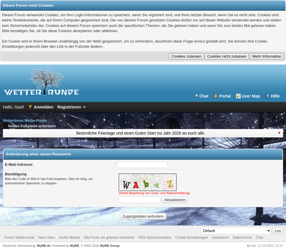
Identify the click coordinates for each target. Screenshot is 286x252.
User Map (251, 96)
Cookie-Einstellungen (191, 238)
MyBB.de (44, 245)
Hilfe (275, 96)
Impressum (220, 238)
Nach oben (46, 238)
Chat (203, 96)
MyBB (74, 245)
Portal (225, 96)
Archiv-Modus (69, 238)
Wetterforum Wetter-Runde (25, 121)
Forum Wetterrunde (19, 238)
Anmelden (43, 107)
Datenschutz (242, 238)
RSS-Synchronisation (154, 238)
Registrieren (69, 107)
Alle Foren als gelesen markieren (109, 238)
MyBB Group (109, 245)
